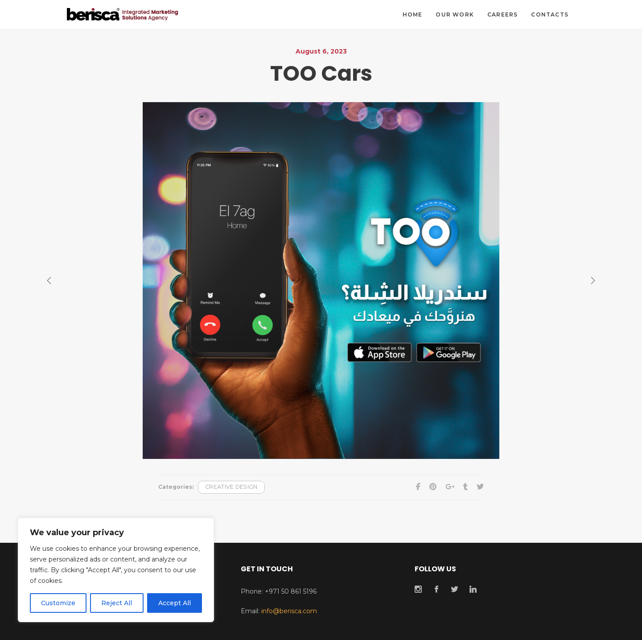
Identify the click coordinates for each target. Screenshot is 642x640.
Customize (58, 603)
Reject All (116, 603)
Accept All (174, 603)
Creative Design (231, 486)
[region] (116, 570)
